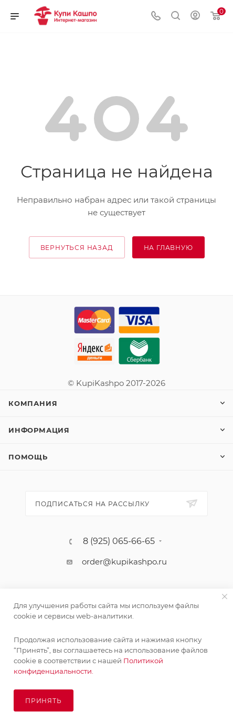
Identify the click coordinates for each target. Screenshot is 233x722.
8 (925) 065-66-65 (119, 541)
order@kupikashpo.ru (124, 562)
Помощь (28, 457)
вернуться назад (76, 248)
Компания (32, 403)
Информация (39, 430)
